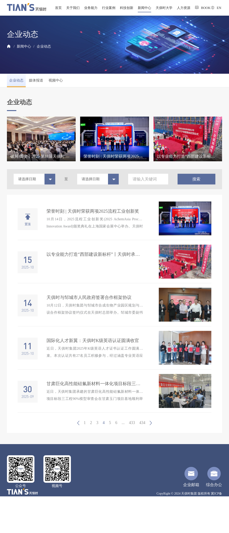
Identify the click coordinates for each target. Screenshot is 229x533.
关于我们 (73, 8)
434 (142, 431)
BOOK (201, 7)
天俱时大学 (164, 8)
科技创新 (126, 8)
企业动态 (44, 46)
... (123, 431)
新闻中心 (144, 8)
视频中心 (56, 80)
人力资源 (183, 8)
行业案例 (108, 8)
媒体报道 (36, 80)
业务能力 (91, 8)
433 (132, 431)
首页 (58, 8)
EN (214, 8)
